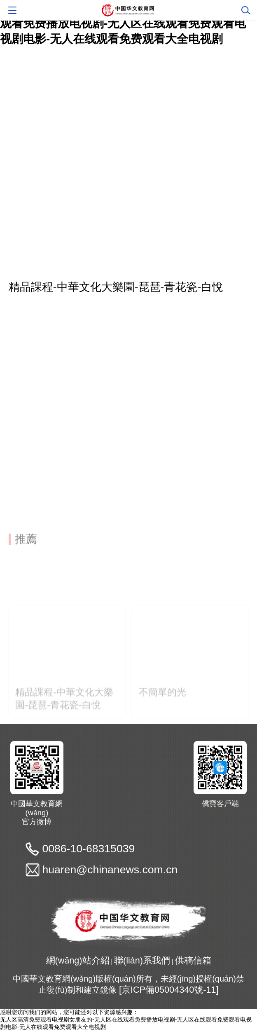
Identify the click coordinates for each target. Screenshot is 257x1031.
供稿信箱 (193, 960)
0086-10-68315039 (88, 848)
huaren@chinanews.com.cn (110, 869)
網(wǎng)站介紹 (78, 960)
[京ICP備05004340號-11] (169, 989)
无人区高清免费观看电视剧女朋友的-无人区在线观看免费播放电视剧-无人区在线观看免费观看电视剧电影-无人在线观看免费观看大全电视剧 (123, 23)
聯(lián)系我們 (142, 960)
